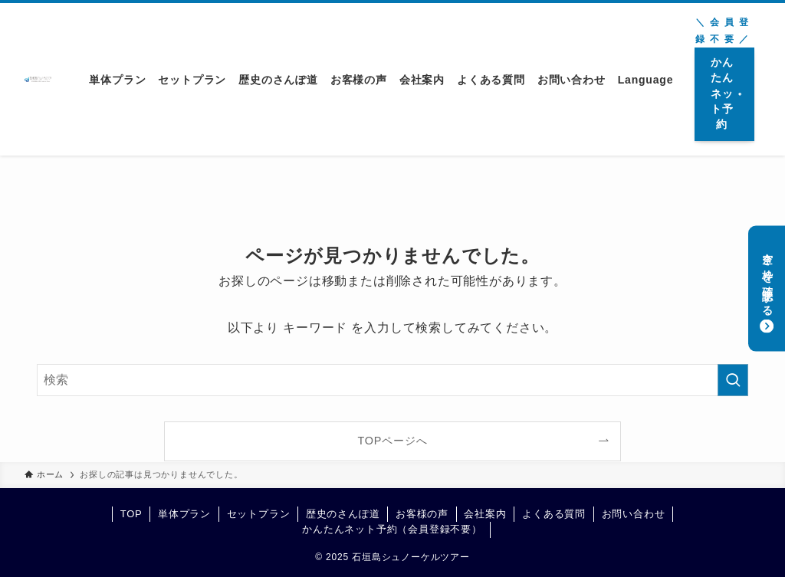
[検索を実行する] (733, 380)
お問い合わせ (633, 514)
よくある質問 (554, 514)
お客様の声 (422, 514)
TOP (131, 514)
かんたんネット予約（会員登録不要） (392, 529)
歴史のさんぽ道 (343, 514)
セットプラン (259, 514)
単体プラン (184, 514)
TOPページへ (393, 440)
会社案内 (485, 514)
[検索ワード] (392, 380)
